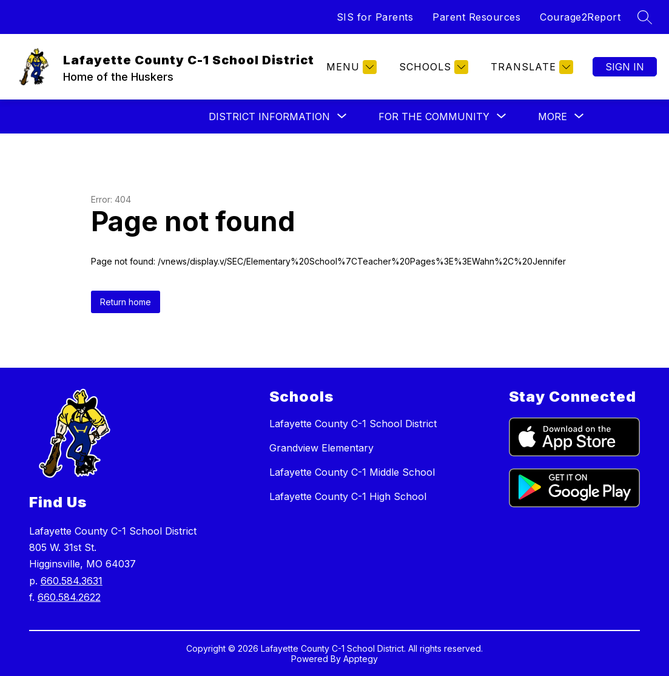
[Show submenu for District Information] (269, 116)
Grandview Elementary (321, 448)
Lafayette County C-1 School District (353, 423)
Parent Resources (476, 17)
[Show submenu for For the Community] (433, 116)
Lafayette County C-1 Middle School (352, 472)
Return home (125, 302)
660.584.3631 (72, 581)
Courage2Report (580, 17)
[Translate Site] (530, 67)
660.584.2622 (69, 597)
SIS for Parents (375, 17)
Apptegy (360, 659)
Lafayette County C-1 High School (347, 496)
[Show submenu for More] (552, 116)
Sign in (624, 67)
